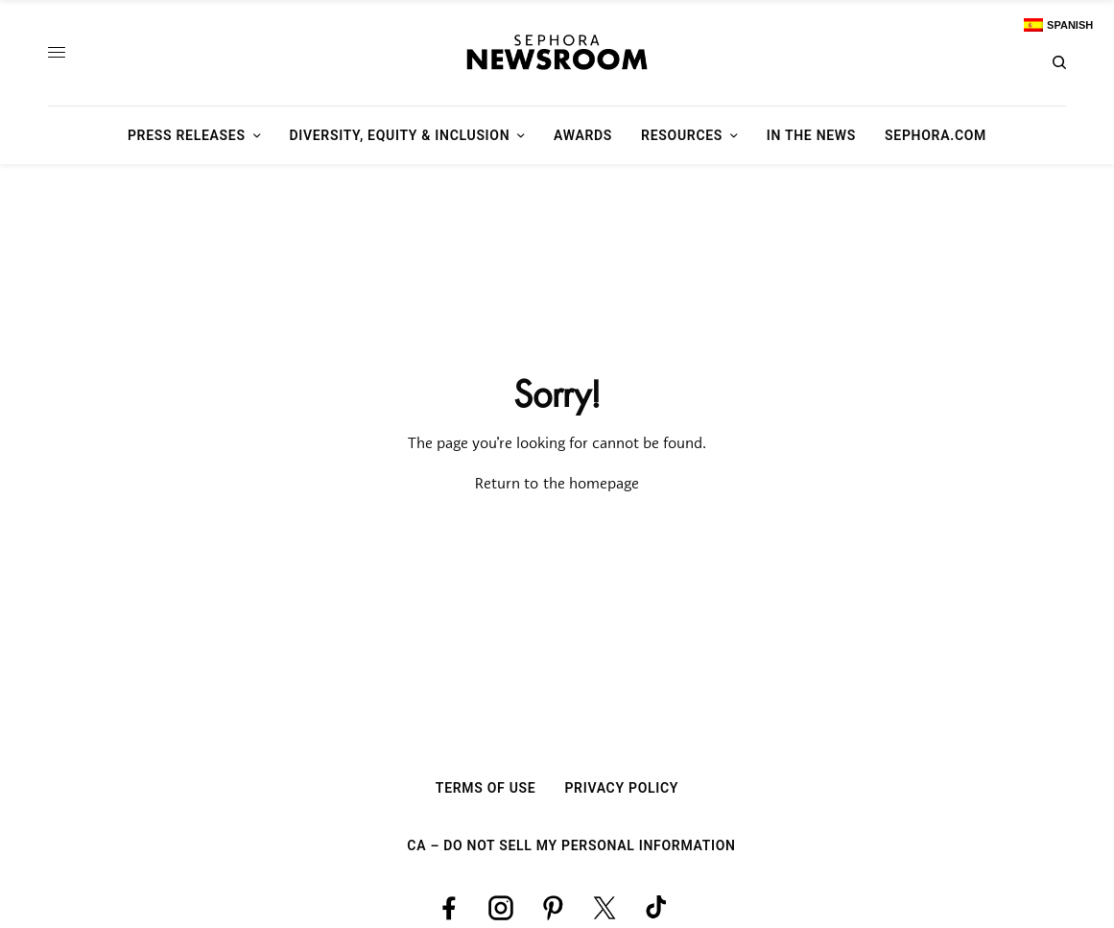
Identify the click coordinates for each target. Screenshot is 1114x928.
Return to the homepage (556, 484)
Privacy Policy (621, 788)
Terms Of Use (486, 788)
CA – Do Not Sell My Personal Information (571, 845)
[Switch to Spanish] (1058, 24)
